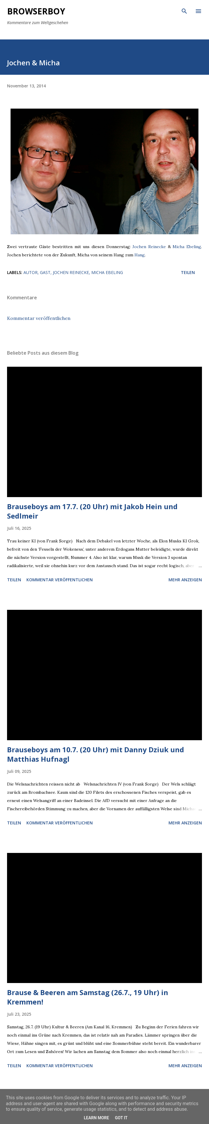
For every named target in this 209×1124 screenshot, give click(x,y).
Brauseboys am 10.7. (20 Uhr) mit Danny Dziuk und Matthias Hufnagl (95, 754)
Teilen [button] (188, 272)
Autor (30, 272)
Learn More (96, 1117)
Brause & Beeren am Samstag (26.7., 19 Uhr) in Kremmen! (87, 997)
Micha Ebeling (187, 246)
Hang (139, 255)
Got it (121, 1117)
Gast (45, 272)
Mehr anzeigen (185, 579)
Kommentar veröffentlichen (38, 318)
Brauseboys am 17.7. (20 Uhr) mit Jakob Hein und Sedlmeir (92, 511)
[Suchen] (184, 10)
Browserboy (36, 11)
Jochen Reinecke (149, 246)
